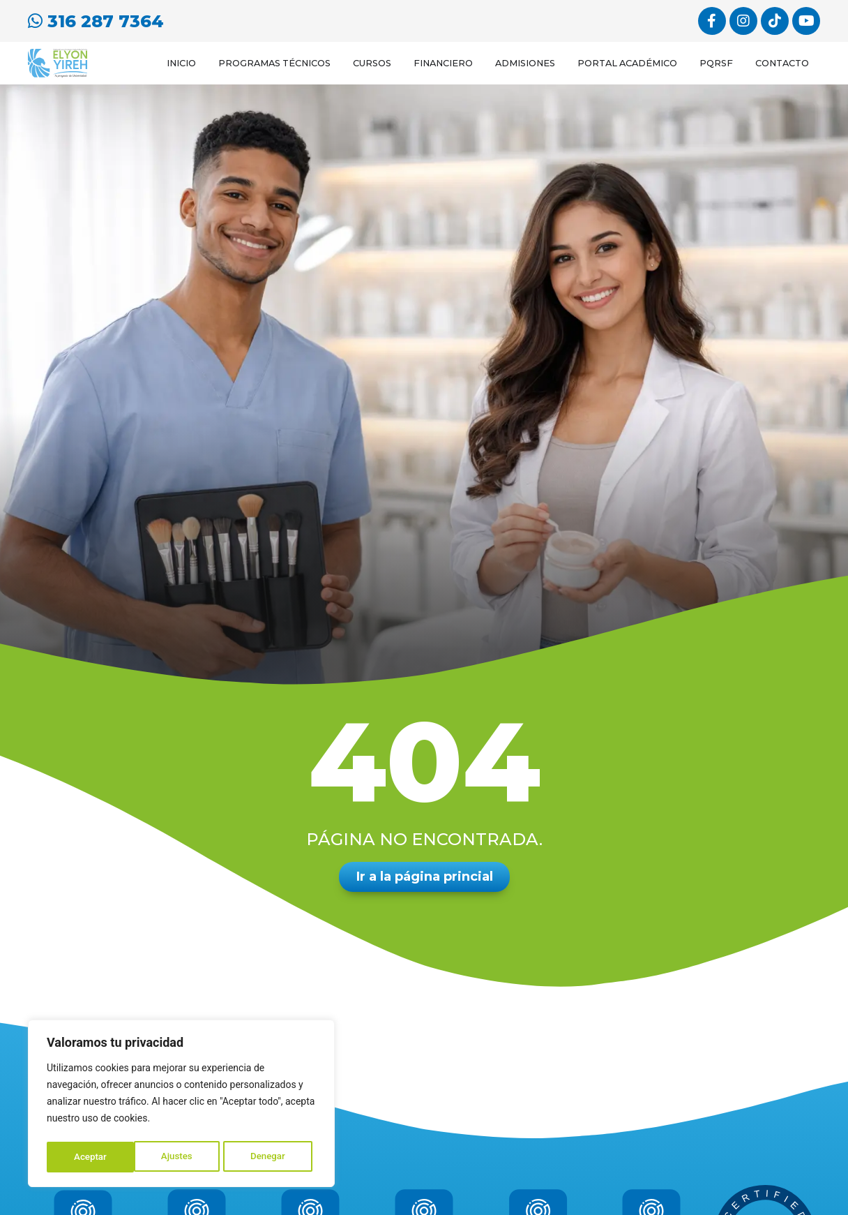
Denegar (180, 1157)
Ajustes (89, 1157)
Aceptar (273, 1157)
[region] (181, 1105)
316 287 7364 (96, 20)
